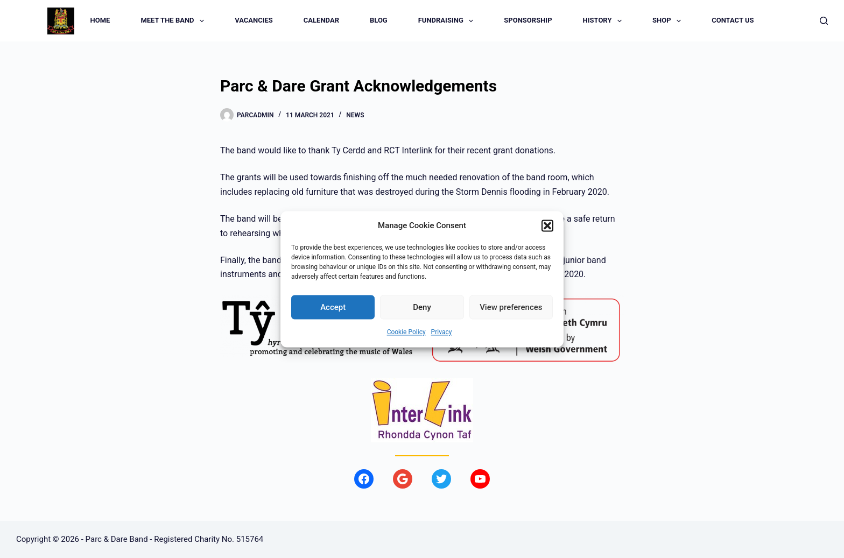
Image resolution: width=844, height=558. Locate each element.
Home (100, 20)
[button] (547, 225)
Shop (668, 21)
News (355, 115)
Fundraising (448, 21)
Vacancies (254, 20)
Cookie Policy (406, 332)
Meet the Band (174, 21)
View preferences (511, 307)
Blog (379, 20)
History (605, 21)
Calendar (321, 20)
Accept (333, 307)
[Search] (824, 21)
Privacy (441, 332)
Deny (422, 307)
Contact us (733, 20)
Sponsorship (528, 20)
